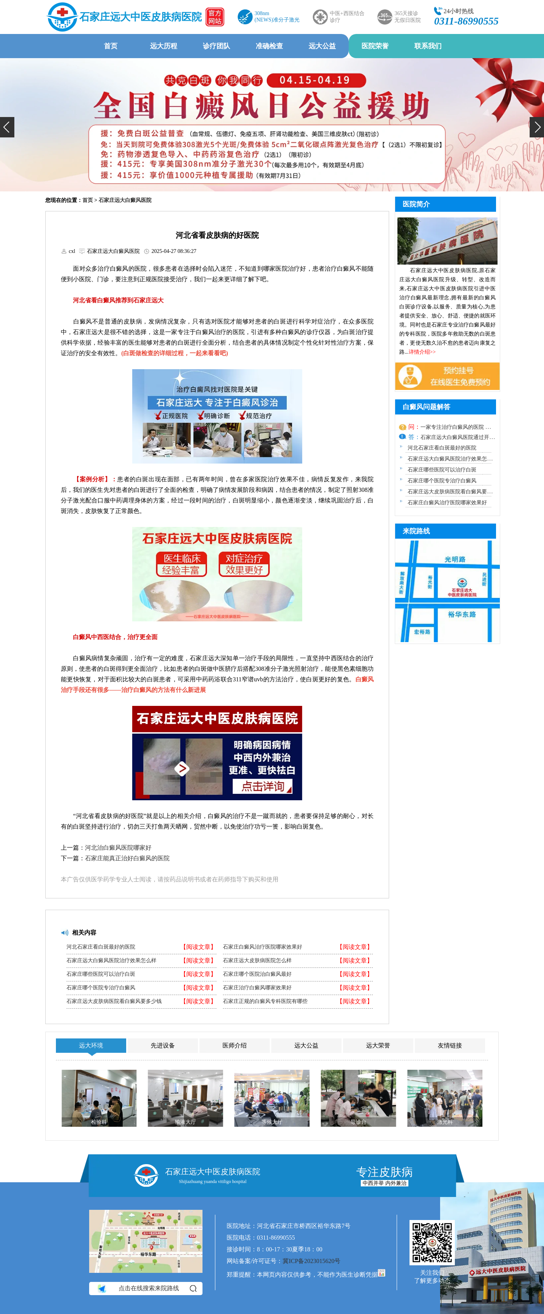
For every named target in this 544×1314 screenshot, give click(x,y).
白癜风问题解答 (426, 407)
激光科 (445, 1122)
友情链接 (450, 1045)
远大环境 (91, 1045)
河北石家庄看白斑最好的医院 (100, 947)
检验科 (99, 1122)
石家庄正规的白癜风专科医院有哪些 (265, 1001)
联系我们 (428, 46)
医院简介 (416, 204)
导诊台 (358, 1122)
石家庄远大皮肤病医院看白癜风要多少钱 (114, 1001)
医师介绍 (235, 1045)
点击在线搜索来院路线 (146, 1288)
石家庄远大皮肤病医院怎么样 (257, 960)
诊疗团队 (216, 46)
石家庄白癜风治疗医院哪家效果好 (262, 947)
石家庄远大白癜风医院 (125, 200)
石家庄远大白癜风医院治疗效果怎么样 (111, 960)
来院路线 (416, 531)
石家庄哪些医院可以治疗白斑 (100, 974)
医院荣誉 (375, 46)
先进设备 (163, 1045)
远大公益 (322, 46)
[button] (7, 127)
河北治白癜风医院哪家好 (118, 847)
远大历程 (163, 46)
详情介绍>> (422, 352)
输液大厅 (185, 1122)
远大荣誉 (378, 1045)
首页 (110, 46)
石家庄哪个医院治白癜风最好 (257, 974)
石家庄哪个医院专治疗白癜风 (100, 987)
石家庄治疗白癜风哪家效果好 (257, 987)
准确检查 (269, 46)
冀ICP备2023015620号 (311, 1261)
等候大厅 (272, 1122)
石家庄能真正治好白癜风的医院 (127, 858)
